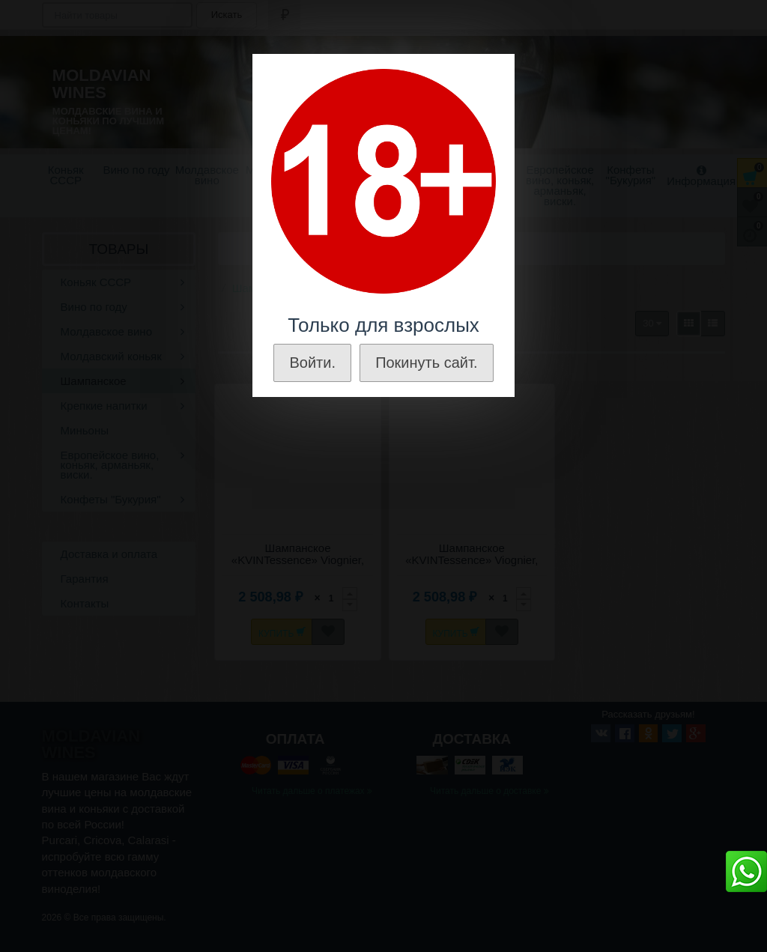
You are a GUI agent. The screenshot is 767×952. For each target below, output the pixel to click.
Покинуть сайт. (426, 362)
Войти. (312, 362)
